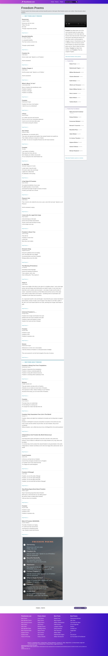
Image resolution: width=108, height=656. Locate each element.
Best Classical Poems (26, 622)
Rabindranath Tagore (59, 634)
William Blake (57, 632)
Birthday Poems (41, 626)
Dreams (72, 626)
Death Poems (41, 622)
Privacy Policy (50, 644)
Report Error (68, 642)
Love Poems (41, 618)
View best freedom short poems (73, 56)
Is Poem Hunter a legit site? (79, 642)
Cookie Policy (44, 642)
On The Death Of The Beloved (77, 636)
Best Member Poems (26, 620)
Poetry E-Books (41, 636)
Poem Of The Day (25, 636)
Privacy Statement (52, 642)
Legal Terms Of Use (58, 644)
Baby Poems (41, 620)
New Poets (24, 626)
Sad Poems (40, 624)
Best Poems (24, 618)
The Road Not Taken (75, 622)
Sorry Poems (41, 632)
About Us (29, 642)
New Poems (24, 624)
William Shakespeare (59, 622)
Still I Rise (72, 620)
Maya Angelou (57, 620)
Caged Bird (73, 630)
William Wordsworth (59, 636)
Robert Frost (57, 618)
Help (64, 642)
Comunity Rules (42, 644)
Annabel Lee (73, 628)
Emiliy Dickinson (58, 628)
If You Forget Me (74, 624)
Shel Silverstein (58, 630)
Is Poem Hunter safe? (33, 644)
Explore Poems (25, 632)
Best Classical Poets (26, 630)
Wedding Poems (42, 628)
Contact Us (59, 642)
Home (52, 1)
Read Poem (24, 32)
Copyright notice (36, 642)
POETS (43, 608)
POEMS (38, 608)
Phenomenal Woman (75, 618)
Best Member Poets (26, 628)
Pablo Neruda (57, 624)
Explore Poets (24, 634)
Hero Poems (41, 634)
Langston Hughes (58, 626)
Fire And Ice (73, 634)
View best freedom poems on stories (74, 158)
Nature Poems (41, 630)
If (70, 632)
